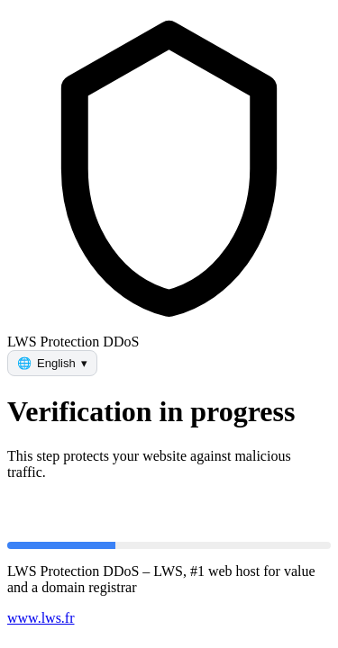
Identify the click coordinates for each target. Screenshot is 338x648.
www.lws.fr (41, 618)
